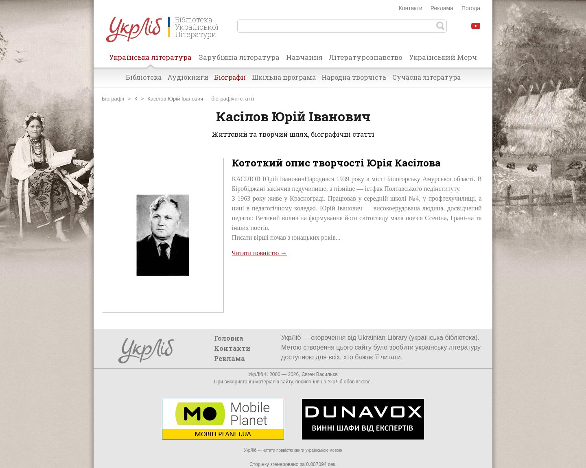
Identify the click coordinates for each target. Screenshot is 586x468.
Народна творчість (354, 77)
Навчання (304, 57)
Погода (470, 8)
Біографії (230, 77)
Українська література (150, 59)
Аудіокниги (187, 77)
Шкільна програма (284, 77)
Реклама (442, 8)
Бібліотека (144, 77)
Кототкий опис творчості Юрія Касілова (336, 162)
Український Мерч (443, 57)
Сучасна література (426, 77)
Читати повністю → (259, 252)
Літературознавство (365, 57)
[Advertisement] (357, 286)
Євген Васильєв (320, 374)
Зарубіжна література (239, 57)
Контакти (410, 8)
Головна (228, 338)
